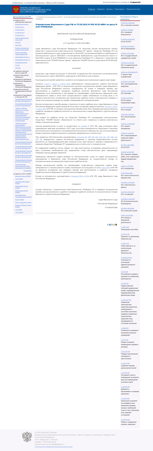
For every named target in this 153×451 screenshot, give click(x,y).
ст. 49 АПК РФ (125, 398)
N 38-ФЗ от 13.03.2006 (127, 91)
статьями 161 (82, 137)
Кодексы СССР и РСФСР (23, 174)
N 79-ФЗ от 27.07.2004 (127, 53)
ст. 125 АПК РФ (125, 419)
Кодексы (101, 9)
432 (100, 137)
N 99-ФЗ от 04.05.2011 (127, 133)
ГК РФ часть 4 (19, 35)
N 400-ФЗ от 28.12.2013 (128, 23)
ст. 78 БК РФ (125, 283)
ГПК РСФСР (19, 179)
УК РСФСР (18, 209)
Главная (91, 9)
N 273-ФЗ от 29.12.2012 (127, 46)
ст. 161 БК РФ (125, 328)
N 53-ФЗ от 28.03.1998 (127, 208)
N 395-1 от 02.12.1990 (127, 215)
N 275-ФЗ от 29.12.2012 (127, 63)
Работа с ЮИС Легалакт (55, 3)
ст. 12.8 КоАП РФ (126, 300)
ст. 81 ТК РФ (124, 272)
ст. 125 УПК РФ (125, 363)
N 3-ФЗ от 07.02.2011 (127, 107)
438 (111, 137)
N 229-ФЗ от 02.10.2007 (128, 199)
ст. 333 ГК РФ (125, 227)
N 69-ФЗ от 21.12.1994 (127, 30)
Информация (17, 3)
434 (104, 137)
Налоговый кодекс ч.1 (22, 57)
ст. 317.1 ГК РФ (125, 234)
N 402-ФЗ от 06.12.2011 (127, 114)
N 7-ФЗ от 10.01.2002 (127, 98)
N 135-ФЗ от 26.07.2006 (128, 124)
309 (89, 137)
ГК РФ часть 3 (19, 32)
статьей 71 (85, 126)
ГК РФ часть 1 (19, 27)
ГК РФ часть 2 (19, 30)
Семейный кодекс (21, 62)
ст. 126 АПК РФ (125, 387)
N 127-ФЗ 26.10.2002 (127, 173)
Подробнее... (27, 170)
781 (41, 139)
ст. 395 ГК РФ (125, 243)
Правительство (133, 9)
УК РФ (17, 65)
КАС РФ (17, 42)
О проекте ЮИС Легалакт (34, 3)
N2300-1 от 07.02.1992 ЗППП (129, 72)
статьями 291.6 (77, 176)
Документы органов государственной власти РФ (23, 91)
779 (37, 139)
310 (93, 137)
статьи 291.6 (105, 168)
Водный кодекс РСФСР (23, 176)
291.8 (87, 176)
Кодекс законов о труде (23, 202)
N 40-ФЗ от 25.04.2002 (128, 39)
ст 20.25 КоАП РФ (126, 257)
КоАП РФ (18, 45)
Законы (109, 9)
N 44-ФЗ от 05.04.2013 (127, 192)
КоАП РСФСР (19, 199)
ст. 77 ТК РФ (124, 340)
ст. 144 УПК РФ (125, 351)
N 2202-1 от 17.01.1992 (127, 166)
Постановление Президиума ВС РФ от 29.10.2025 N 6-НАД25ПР (23, 166)
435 (108, 137)
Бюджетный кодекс (21, 24)
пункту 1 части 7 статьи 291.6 (57, 84)
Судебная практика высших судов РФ (49, 17)
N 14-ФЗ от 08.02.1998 (127, 145)
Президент (119, 9)
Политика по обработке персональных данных (53, 447)
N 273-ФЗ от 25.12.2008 (128, 81)
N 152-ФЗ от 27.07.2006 (127, 182)
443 (115, 137)
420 (96, 137)
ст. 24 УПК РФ (125, 373)
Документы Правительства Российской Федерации (23, 85)
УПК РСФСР (19, 212)
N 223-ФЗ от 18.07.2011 (127, 152)
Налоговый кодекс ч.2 (22, 60)
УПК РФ (17, 68)
